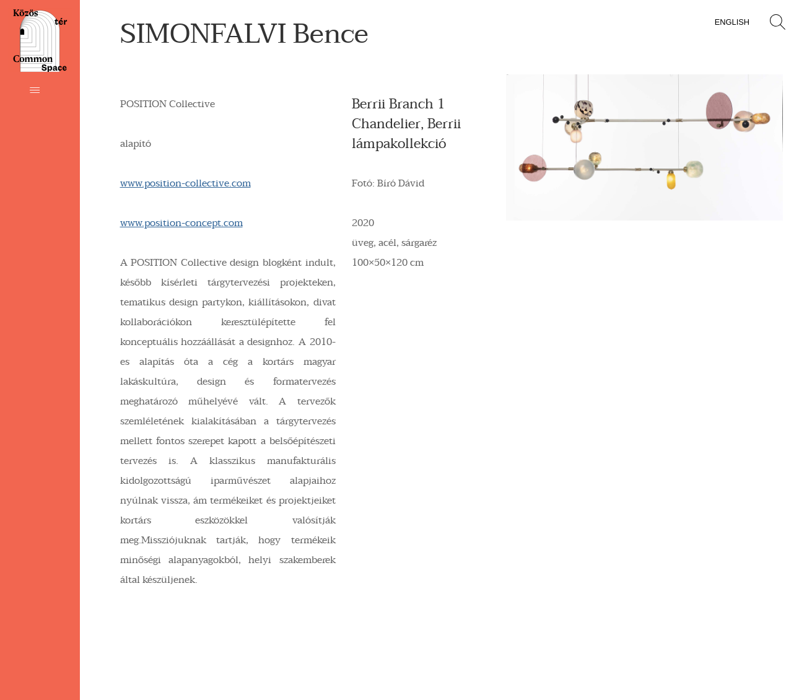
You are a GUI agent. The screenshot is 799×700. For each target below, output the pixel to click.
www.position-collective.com (185, 183)
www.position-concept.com (181, 223)
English (732, 22)
